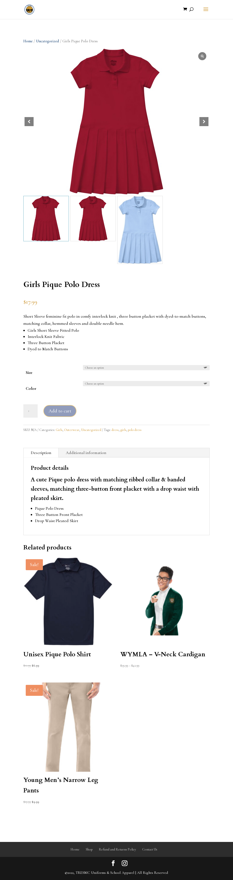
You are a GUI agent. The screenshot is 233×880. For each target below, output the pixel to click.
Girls (59, 430)
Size (29, 372)
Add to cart (60, 411)
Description (41, 452)
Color (31, 388)
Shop (89, 849)
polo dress (135, 430)
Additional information (86, 452)
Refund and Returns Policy (117, 849)
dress (115, 430)
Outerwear (71, 430)
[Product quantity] (30, 411)
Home (28, 41)
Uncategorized (47, 41)
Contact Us (149, 849)
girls (123, 430)
